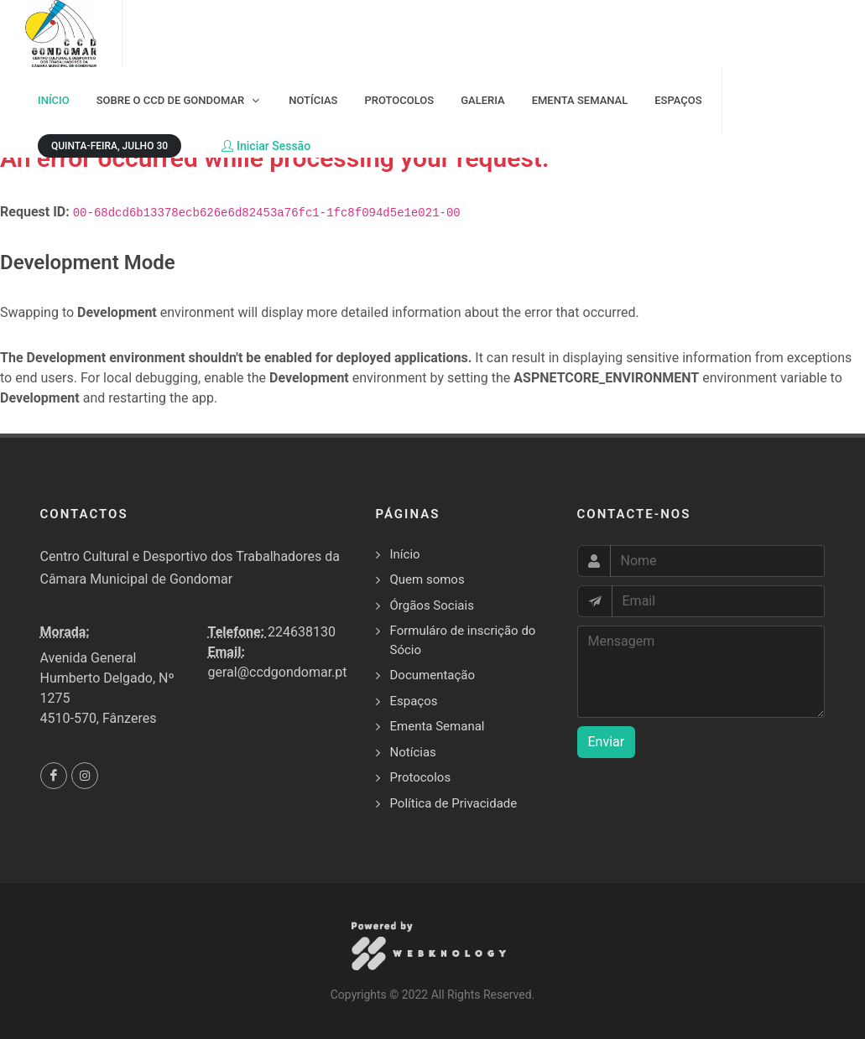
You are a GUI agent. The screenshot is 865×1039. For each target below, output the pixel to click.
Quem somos (427, 579)
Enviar (606, 742)
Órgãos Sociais (432, 605)
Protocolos (420, 777)
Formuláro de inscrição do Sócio (463, 640)
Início (405, 554)
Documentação (433, 675)
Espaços (414, 701)
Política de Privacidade (454, 803)
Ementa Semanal (437, 726)
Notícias (413, 752)
